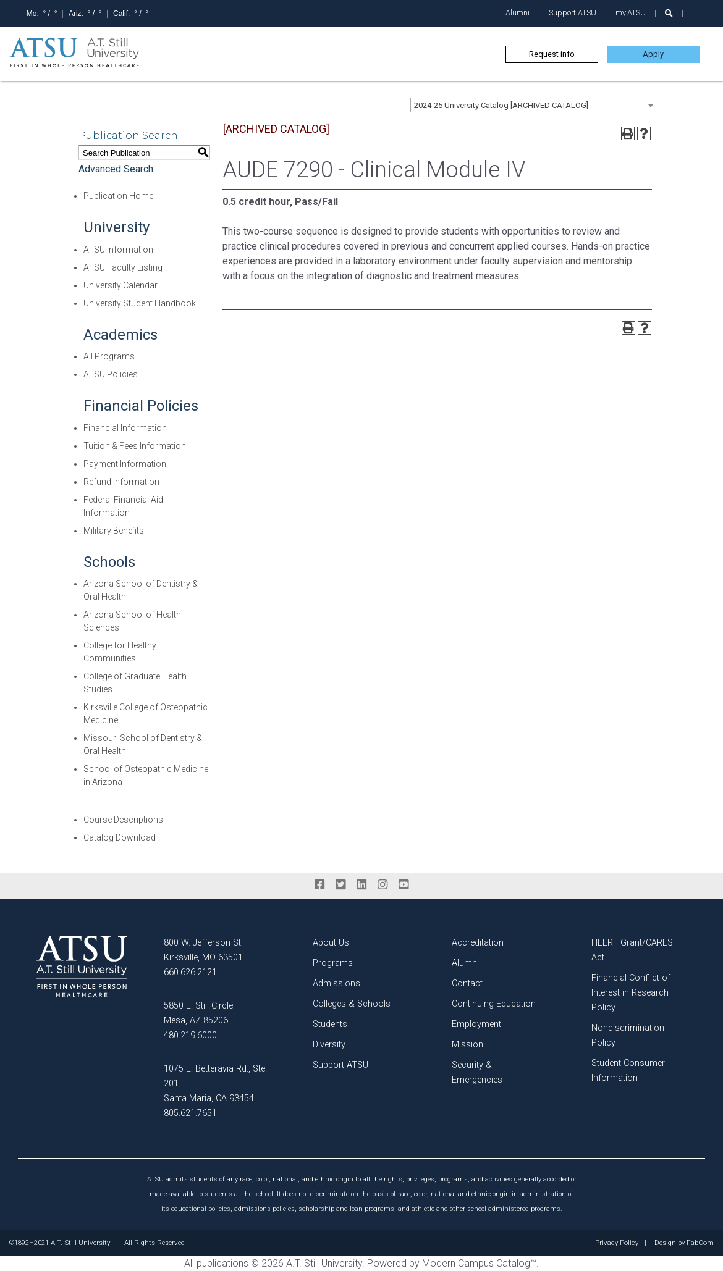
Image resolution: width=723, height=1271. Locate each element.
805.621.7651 (190, 1113)
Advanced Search (115, 169)
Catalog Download (119, 837)
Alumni (517, 12)
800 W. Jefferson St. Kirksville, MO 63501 (203, 950)
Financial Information (125, 428)
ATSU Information (118, 249)
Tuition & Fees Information (134, 446)
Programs (333, 963)
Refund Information (121, 482)
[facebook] (319, 885)
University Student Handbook (139, 303)
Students (330, 1024)
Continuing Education (494, 1004)
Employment (476, 1024)
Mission (467, 1044)
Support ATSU (572, 12)
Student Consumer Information (628, 1070)
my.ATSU (630, 12)
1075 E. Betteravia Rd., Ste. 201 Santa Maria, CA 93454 (215, 1083)
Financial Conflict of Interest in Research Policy (630, 993)
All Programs (109, 356)
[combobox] (533, 105)
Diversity (329, 1044)
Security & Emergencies (477, 1072)
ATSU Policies (110, 374)
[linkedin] (361, 885)
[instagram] (382, 885)
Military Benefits (113, 530)
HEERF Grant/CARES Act (632, 950)
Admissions (336, 983)
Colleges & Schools (352, 1004)
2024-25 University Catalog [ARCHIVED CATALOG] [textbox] (501, 105)
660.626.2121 (190, 972)
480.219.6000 (190, 1035)
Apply (653, 54)
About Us (331, 943)
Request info (552, 54)
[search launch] (669, 13)
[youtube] (403, 885)
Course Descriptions (123, 819)
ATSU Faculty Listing (123, 267)
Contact (467, 983)
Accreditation (478, 943)
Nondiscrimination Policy (627, 1035)
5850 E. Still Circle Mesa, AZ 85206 (198, 1013)
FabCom (700, 1243)
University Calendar (120, 285)
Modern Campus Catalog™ (479, 1263)
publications (222, 1263)
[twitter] (340, 885)
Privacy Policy (616, 1243)
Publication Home (118, 196)
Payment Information (124, 464)
